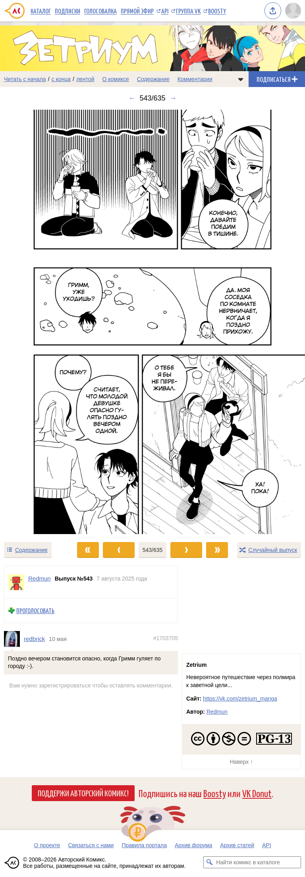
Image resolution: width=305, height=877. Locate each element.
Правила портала (144, 845)
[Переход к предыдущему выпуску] (38, 322)
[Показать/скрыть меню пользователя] (293, 10)
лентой (85, 79)
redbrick (34, 638)
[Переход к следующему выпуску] (152, 322)
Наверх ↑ (241, 762)
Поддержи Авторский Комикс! (83, 793)
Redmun (217, 712)
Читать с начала (25, 79)
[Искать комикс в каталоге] (209, 862)
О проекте (47, 845)
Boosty (217, 10)
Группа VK (188, 10)
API (164, 10)
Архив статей (237, 845)
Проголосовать (35, 610)
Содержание (153, 79)
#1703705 (165, 638)
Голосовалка (100, 10)
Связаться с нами (91, 845)
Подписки (67, 10)
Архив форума (193, 845)
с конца (61, 79)
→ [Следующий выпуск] (173, 98)
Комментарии (195, 79)
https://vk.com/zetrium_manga (240, 698)
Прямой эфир (137, 10)
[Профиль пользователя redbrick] (14, 639)
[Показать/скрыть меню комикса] (241, 79)
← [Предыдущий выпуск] (131, 98)
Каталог (41, 10)
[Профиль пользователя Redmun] (16, 582)
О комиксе (115, 79)
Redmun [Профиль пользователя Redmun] (39, 578)
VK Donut (257, 793)
